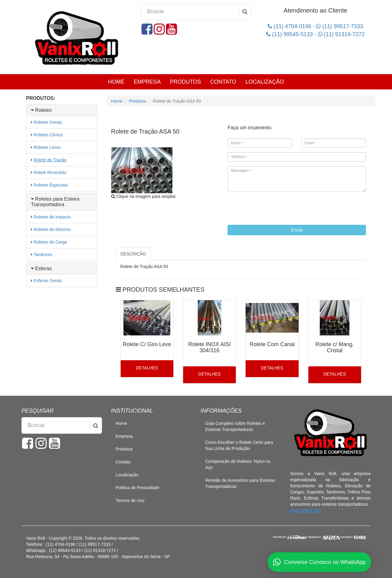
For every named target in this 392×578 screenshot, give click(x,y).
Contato (223, 82)
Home (116, 82)
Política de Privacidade (137, 487)
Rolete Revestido (50, 172)
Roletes (41, 110)
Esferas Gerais (48, 280)
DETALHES (147, 367)
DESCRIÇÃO (133, 253)
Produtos (185, 82)
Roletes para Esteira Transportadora (55, 201)
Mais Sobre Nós (305, 510)
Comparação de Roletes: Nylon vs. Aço (238, 464)
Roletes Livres (47, 147)
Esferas (41, 268)
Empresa (147, 82)
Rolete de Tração (50, 159)
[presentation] (274, 208)
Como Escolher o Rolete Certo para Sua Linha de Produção (239, 445)
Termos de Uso (130, 500)
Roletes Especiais (51, 185)
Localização (264, 82)
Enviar (297, 230)
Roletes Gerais (48, 122)
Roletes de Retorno (52, 229)
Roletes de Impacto (52, 216)
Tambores (43, 254)
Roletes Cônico (48, 134)
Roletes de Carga (50, 242)
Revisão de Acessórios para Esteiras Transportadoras (240, 483)
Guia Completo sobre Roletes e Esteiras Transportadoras (235, 426)
